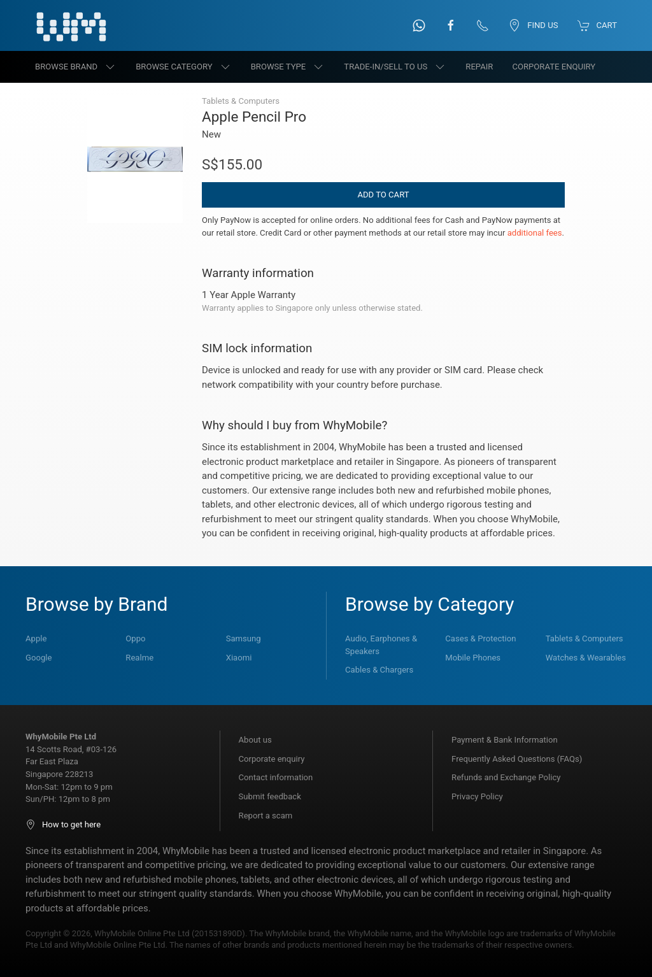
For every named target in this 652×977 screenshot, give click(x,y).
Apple (35, 638)
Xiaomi (239, 657)
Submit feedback (270, 796)
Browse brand (76, 67)
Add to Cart (383, 194)
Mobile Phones (472, 657)
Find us (533, 25)
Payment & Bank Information (504, 740)
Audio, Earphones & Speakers (381, 645)
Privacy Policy (477, 796)
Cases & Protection (480, 638)
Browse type (288, 67)
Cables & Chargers (379, 669)
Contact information (276, 777)
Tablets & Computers (584, 638)
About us (255, 740)
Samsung (243, 638)
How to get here (63, 824)
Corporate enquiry (272, 759)
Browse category (184, 67)
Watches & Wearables (586, 657)
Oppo (135, 638)
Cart (597, 25)
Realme (139, 657)
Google (38, 657)
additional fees (534, 233)
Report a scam (266, 815)
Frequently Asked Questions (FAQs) (516, 759)
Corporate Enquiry (553, 66)
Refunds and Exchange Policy (505, 777)
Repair (479, 66)
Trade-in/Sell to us (395, 67)
